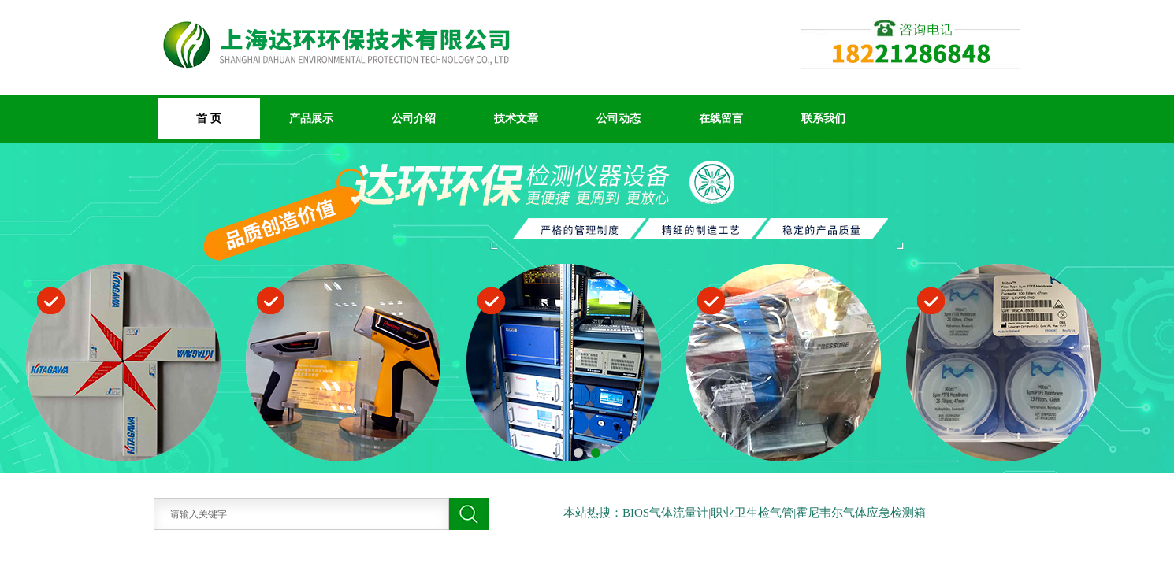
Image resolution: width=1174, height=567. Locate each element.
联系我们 (823, 118)
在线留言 (721, 118)
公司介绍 (414, 118)
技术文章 (516, 118)
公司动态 (618, 118)
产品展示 (311, 118)
